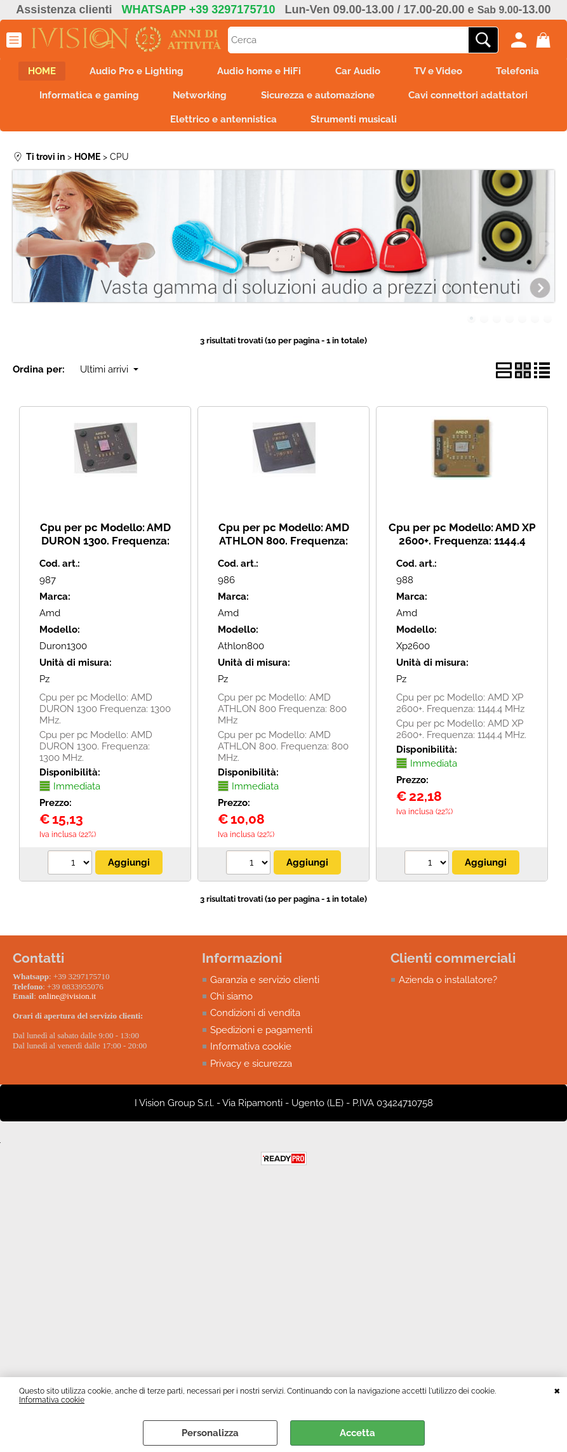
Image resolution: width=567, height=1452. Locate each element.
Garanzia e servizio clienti (264, 988)
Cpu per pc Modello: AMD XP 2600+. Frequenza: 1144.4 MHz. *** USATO (462, 548)
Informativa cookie (51, 1400)
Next (546, 252)
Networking (317, 99)
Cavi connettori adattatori (149, 126)
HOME (72, 72)
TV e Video (485, 72)
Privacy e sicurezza (251, 1072)
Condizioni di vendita (255, 1021)
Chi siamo (231, 1004)
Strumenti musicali (435, 126)
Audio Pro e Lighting (171, 72)
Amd (49, 621)
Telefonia (92, 99)
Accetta (357, 1433)
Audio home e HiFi (298, 72)
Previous (21, 252)
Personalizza (210, 1433)
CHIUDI (557, 1389)
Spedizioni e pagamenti (261, 1038)
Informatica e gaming (202, 99)
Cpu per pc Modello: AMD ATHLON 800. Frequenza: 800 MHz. (283, 548)
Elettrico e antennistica (300, 126)
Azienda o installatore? (448, 988)
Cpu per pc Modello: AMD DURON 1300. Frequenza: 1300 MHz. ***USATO (105, 548)
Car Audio (400, 72)
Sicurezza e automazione (439, 99)
